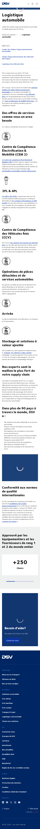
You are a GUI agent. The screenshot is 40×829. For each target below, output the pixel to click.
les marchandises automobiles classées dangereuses (19, 170)
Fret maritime (7, 680)
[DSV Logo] (5, 4)
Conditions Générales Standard (14, 769)
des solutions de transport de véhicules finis (20, 244)
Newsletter (6, 740)
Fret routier (7, 685)
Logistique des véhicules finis (13, 64)
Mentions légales (8, 755)
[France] (5, 786)
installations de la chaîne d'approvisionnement (14, 482)
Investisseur (6, 722)
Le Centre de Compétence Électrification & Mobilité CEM (17, 161)
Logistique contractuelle (11, 694)
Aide (3, 736)
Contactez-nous (12, 617)
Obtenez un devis (9, 656)
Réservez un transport (11, 652)
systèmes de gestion (9, 499)
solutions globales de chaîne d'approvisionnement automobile (20, 90)
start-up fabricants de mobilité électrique (19, 101)
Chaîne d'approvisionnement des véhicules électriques (18, 58)
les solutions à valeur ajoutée (21, 353)
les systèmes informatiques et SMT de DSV (19, 202)
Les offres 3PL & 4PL (9, 196)
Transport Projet (8, 689)
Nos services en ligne (10, 661)
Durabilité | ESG (8, 731)
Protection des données (11, 760)
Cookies (5, 764)
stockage (7, 353)
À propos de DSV (8, 713)
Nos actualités (7, 727)
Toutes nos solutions (9, 35)
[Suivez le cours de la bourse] (32, 789)
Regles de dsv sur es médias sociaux (15, 745)
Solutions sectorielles (10, 671)
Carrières (5, 718)
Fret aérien (6, 676)
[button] (10, 559)
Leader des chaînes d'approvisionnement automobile (17, 51)
